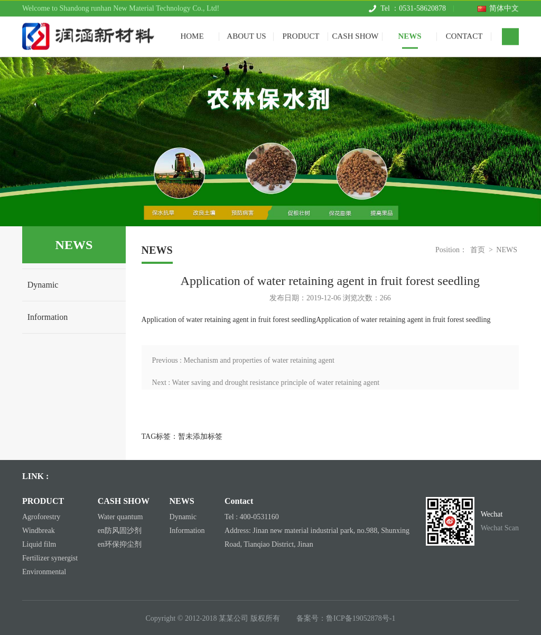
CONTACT (464, 34)
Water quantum (120, 517)
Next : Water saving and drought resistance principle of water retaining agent (266, 382)
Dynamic (43, 284)
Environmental (44, 572)
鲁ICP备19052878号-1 (360, 618)
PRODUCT (300, 34)
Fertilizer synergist (50, 558)
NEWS (409, 34)
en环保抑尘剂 (120, 544)
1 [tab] (271, 213)
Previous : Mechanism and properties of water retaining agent (243, 360)
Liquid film (39, 544)
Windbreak (38, 531)
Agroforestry (41, 517)
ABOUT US (246, 34)
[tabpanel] (270, 141)
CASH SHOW (355, 34)
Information (47, 316)
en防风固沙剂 (120, 531)
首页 (477, 250)
